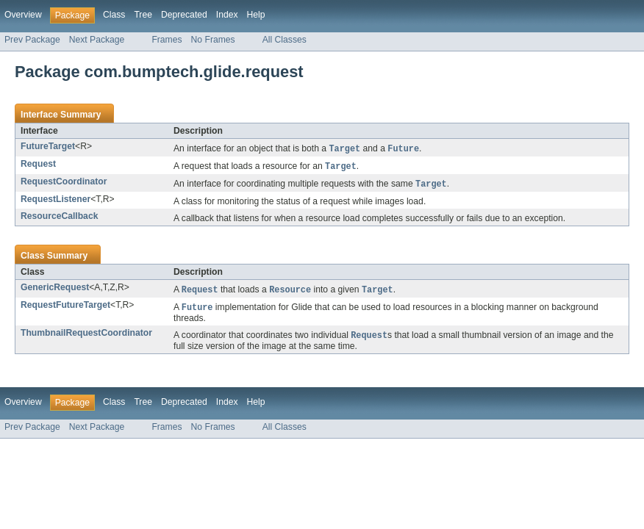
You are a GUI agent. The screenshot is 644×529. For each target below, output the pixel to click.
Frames (166, 40)
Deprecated (184, 15)
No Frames (213, 40)
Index (227, 15)
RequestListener (55, 201)
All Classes (284, 40)
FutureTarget (48, 146)
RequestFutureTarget (65, 308)
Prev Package (32, 40)
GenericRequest (55, 289)
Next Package (97, 40)
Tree (143, 15)
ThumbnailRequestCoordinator (86, 336)
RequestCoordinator (64, 183)
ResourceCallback (59, 218)
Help (256, 15)
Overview (23, 15)
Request (38, 164)
